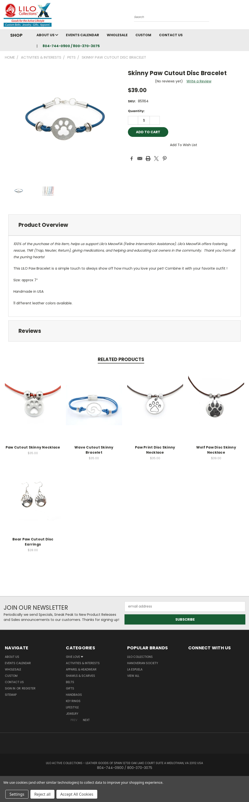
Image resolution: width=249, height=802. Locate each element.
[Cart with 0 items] (244, 15)
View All (133, 676)
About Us (47, 35)
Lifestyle (72, 707)
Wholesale (117, 35)
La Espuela (134, 669)
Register (29, 688)
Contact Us (171, 35)
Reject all (42, 794)
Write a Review (199, 81)
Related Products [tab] (121, 359)
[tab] (124, 225)
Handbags (74, 695)
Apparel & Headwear (81, 669)
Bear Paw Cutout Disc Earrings (32, 542)
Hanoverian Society (142, 663)
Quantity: (136, 111)
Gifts (70, 688)
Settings (16, 794)
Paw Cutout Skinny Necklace (33, 447)
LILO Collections (140, 657)
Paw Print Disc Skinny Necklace (155, 450)
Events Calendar (82, 35)
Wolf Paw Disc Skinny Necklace (216, 450)
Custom (143, 35)
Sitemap (11, 695)
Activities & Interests (83, 663)
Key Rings (73, 701)
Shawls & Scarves (80, 676)
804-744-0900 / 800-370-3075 (71, 46)
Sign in (10, 688)
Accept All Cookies (76, 794)
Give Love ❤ (74, 657)
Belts (70, 682)
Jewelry (72, 714)
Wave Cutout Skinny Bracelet (94, 450)
